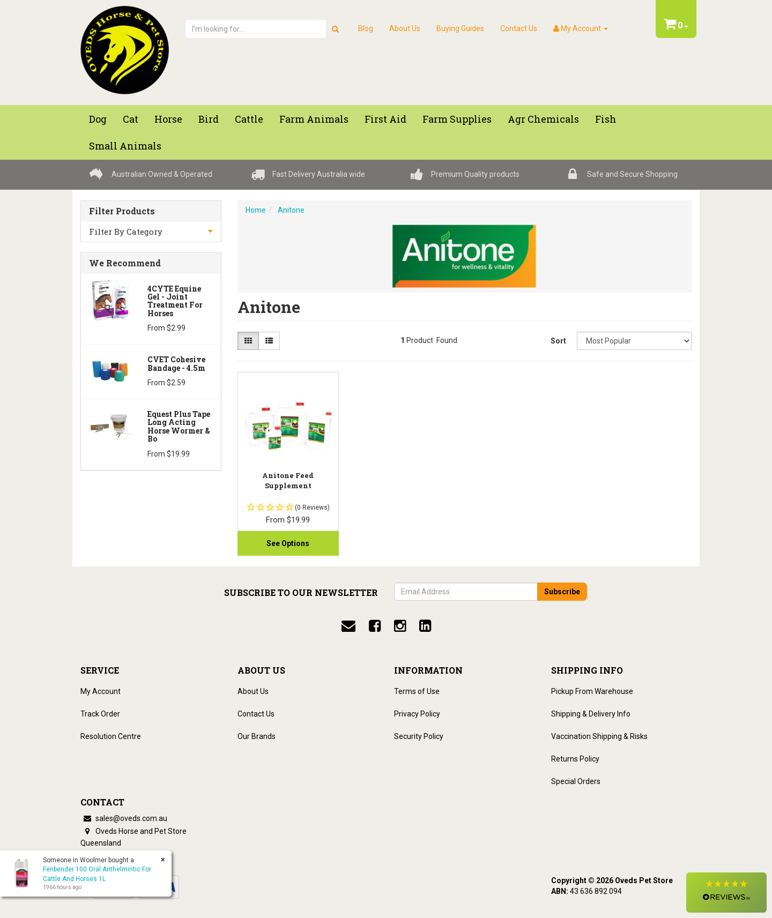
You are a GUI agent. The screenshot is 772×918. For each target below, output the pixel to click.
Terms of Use (417, 691)
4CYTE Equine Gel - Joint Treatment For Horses (175, 300)
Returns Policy (575, 759)
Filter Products (122, 211)
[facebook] (374, 626)
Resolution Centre (110, 736)
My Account (100, 691)
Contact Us (518, 28)
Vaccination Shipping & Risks (599, 736)
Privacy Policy (417, 714)
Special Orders (575, 781)
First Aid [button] (385, 119)
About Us (404, 28)
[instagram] (400, 626)
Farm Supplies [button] (457, 119)
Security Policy (418, 736)
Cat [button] (130, 119)
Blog (365, 28)
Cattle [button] (249, 119)
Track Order (100, 714)
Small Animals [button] (125, 145)
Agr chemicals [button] (543, 119)
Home (256, 210)
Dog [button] (98, 119)
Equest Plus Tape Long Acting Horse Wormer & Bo (178, 426)
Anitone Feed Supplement (288, 480)
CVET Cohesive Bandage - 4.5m (176, 363)
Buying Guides (460, 28)
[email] (348, 626)
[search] (335, 29)
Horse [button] (168, 119)
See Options (287, 543)
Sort (558, 341)
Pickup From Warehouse (592, 691)
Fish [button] (606, 119)
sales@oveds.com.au (123, 818)
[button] (726, 892)
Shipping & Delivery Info (590, 714)
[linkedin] (425, 626)
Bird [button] (208, 119)
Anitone (291, 210)
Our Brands (256, 736)
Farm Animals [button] (313, 119)
